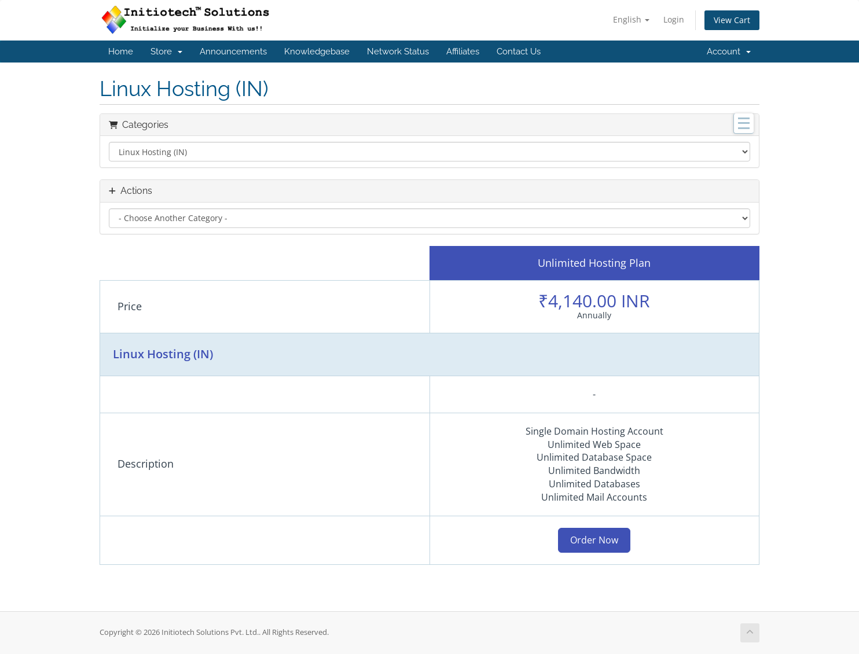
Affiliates (462, 51)
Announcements (233, 51)
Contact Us (519, 51)
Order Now (594, 540)
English (631, 19)
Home (120, 51)
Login (673, 19)
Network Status (398, 51)
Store (166, 51)
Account (729, 51)
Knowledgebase (317, 51)
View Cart (732, 19)
